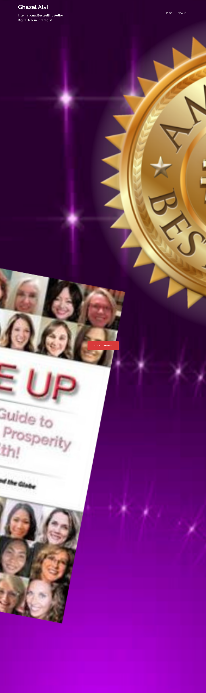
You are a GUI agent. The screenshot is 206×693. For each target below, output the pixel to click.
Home (168, 13)
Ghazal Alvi (33, 7)
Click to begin (103, 345)
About (182, 13)
